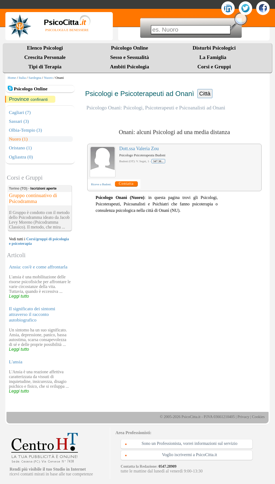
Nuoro (48, 78)
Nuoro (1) (18, 139)
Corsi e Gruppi (214, 66)
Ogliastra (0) (21, 157)
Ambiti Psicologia (129, 66)
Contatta (126, 184)
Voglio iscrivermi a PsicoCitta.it (189, 454)
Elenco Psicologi (45, 48)
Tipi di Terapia (44, 66)
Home (12, 78)
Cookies (258, 417)
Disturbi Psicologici (214, 48)
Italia (22, 78)
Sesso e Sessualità (129, 57)
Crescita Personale (45, 57)
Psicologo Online (129, 48)
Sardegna (34, 78)
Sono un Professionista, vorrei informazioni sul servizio (189, 443)
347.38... (158, 161)
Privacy (243, 417)
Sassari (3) (19, 121)
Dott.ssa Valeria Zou (139, 148)
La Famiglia (214, 57)
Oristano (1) (20, 147)
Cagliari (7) (20, 112)
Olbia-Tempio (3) (25, 130)
